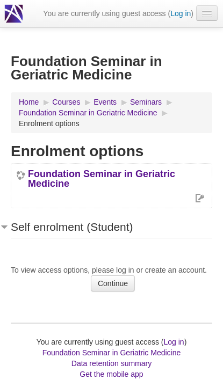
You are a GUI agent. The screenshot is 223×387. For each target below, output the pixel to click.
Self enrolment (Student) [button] (72, 227)
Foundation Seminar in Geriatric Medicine (101, 178)
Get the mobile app (111, 374)
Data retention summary (111, 363)
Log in (180, 13)
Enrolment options (49, 123)
